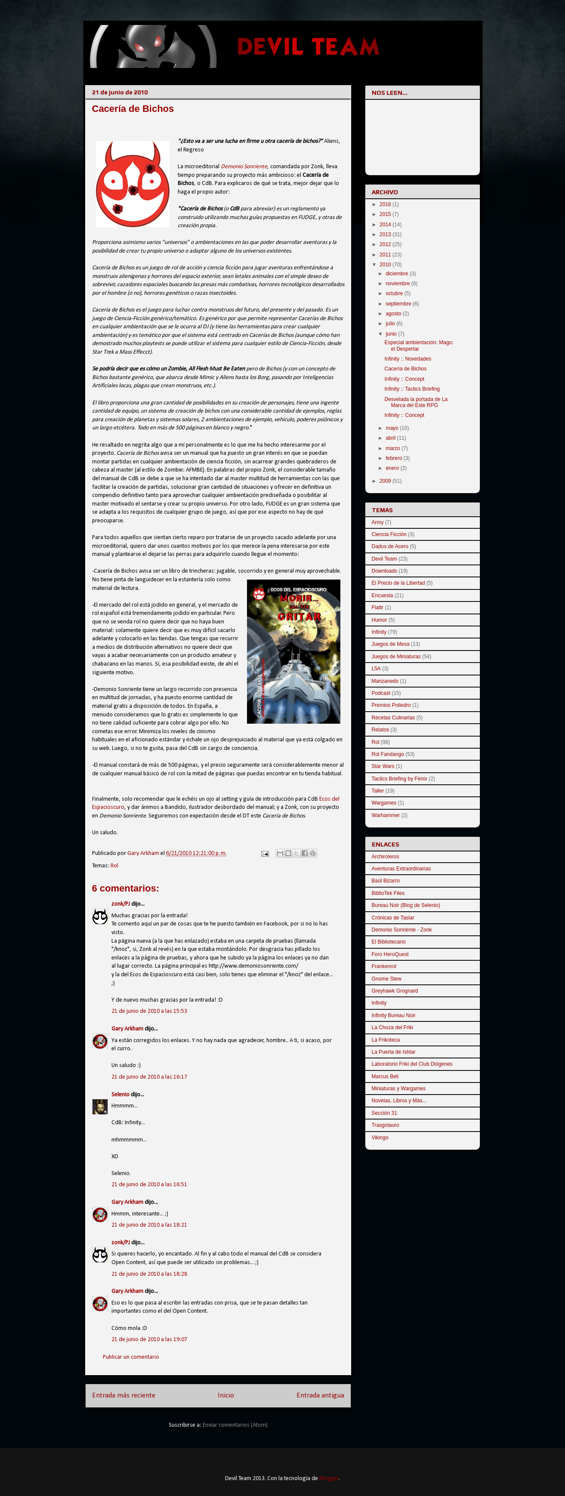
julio (391, 324)
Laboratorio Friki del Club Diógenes (412, 1064)
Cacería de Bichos (405, 369)
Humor (379, 620)
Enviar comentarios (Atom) (235, 1425)
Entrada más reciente (123, 1395)
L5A (376, 669)
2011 (386, 255)
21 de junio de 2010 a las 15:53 (149, 1011)
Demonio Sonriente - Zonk (402, 930)
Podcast (381, 693)
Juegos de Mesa (391, 644)
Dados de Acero (390, 546)
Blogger (329, 1478)
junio (392, 334)
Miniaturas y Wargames (399, 1089)
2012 (386, 244)
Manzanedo (385, 681)
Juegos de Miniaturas (396, 657)
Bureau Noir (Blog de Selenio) (406, 905)
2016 (386, 204)
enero (393, 468)
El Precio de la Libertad (398, 583)
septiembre (399, 304)
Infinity (379, 632)
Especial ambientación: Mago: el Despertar (418, 345)
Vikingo (380, 1138)
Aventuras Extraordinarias (401, 869)
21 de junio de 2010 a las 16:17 (149, 1077)
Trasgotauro (385, 1125)
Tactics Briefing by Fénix (399, 779)
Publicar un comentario (131, 1357)
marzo (393, 448)
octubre (395, 293)
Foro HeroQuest (390, 954)
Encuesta (382, 595)
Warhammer (386, 815)
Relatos (380, 730)
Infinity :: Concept (404, 379)
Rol (114, 866)
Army (378, 522)
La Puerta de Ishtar (394, 1052)
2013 (386, 234)
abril (391, 438)
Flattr (377, 608)
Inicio (226, 1395)
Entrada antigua (320, 1395)
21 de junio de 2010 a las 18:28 (149, 1274)
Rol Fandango (388, 754)
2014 (386, 225)
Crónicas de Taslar (393, 918)
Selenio (120, 1095)
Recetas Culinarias (393, 718)
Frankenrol (384, 966)
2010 (386, 265)
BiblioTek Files (388, 893)
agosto (394, 314)
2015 (386, 214)
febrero (394, 458)
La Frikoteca (386, 1040)
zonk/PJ (120, 904)
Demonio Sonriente (244, 166)
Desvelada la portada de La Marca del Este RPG (416, 402)
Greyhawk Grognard (395, 991)
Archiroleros (385, 857)
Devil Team (384, 559)
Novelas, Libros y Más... (399, 1101)
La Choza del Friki (393, 1027)
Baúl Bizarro (386, 881)
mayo (393, 428)
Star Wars (383, 766)
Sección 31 (384, 1113)
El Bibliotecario (389, 942)
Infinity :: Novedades (407, 359)
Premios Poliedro (391, 705)
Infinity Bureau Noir (394, 1015)
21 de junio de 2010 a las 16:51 (149, 1184)
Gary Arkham (127, 1029)
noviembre (398, 284)
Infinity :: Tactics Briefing (412, 389)
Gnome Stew (386, 979)
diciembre (397, 274)
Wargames (384, 803)
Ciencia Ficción (389, 534)
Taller (378, 791)
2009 (386, 481)
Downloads (384, 571)
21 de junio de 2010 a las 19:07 (149, 1339)
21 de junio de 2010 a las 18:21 (149, 1225)
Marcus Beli (385, 1076)
